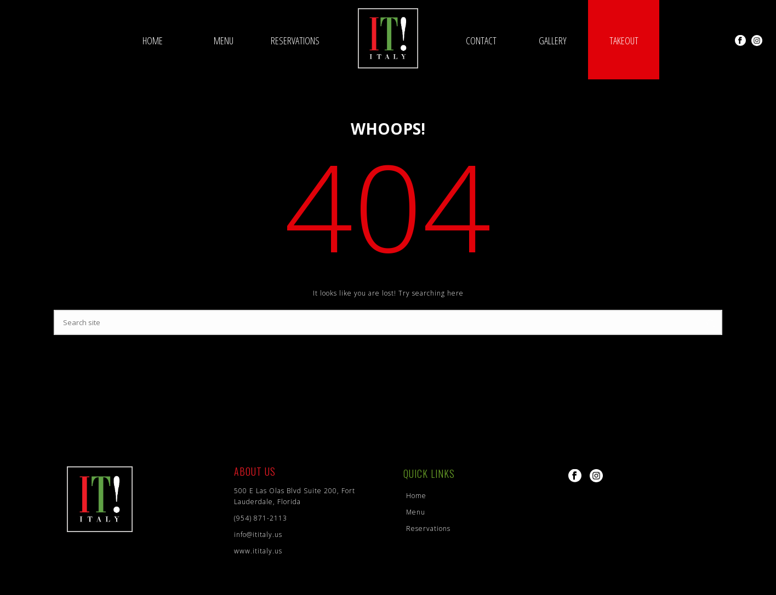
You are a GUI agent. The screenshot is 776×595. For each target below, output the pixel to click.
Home (152, 40)
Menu (223, 40)
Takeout (623, 40)
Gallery (553, 40)
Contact (481, 40)
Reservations (295, 40)
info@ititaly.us (258, 534)
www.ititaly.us (258, 551)
